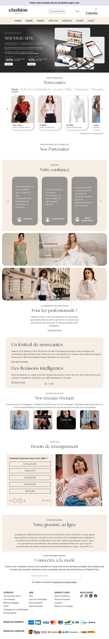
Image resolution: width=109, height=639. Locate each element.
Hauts (15, 89)
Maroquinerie (99, 89)
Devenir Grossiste (62, 599)
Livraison (59, 603)
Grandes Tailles (62, 89)
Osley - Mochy (17, 125)
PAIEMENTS (30, 484)
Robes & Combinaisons (36, 89)
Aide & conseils (36, 606)
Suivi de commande (38, 599)
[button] (46, 383)
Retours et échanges (64, 606)
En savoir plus (54, 330)
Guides (91, 21)
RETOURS (30, 491)
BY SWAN (43, 125)
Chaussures (81, 89)
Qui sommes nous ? (12, 596)
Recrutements (10, 613)
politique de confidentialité (65, 582)
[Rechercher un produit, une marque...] (59, 11)
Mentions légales (11, 603)
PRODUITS (30, 470)
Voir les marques (19, 361)
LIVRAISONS (30, 477)
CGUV (6, 606)
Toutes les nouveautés (91, 133)
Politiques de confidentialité (16, 609)
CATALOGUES (30, 464)
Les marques (9, 599)
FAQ (31, 596)
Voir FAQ (46, 500)
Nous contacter (36, 603)
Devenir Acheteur (62, 596)
